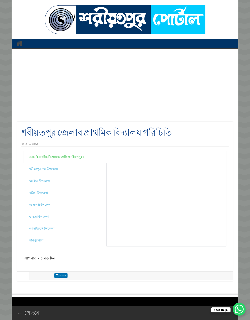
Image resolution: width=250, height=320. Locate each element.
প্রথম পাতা (19, 43)
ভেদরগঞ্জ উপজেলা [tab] (40, 204)
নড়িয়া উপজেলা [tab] (38, 192)
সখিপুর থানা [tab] (36, 240)
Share (60, 275)
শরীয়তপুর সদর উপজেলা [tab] (43, 169)
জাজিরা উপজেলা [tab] (39, 180)
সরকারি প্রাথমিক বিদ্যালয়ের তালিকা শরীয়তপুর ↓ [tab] (56, 157)
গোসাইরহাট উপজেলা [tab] (41, 228)
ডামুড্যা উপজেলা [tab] (39, 216)
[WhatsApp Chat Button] (239, 309)
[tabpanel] (166, 155)
